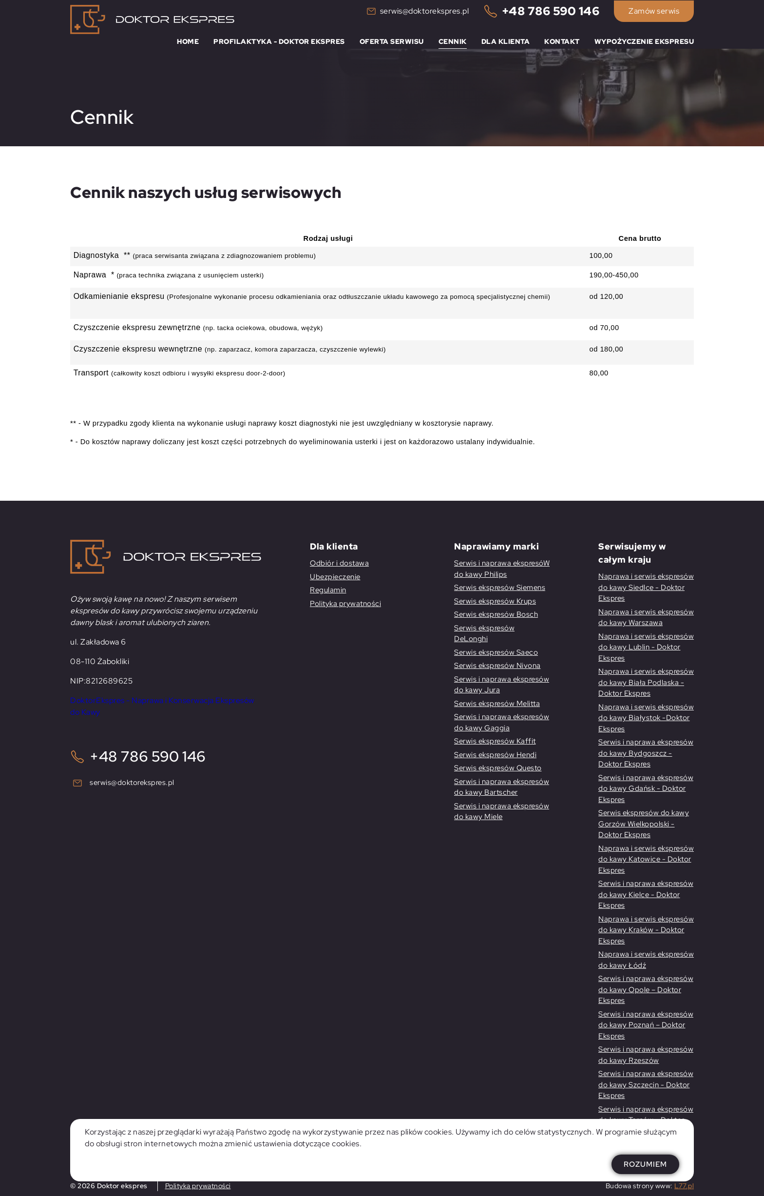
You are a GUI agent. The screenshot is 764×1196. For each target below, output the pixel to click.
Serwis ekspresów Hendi (495, 755)
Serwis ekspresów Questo (498, 768)
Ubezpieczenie (335, 577)
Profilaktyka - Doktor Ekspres (279, 41)
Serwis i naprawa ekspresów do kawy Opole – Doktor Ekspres (645, 989)
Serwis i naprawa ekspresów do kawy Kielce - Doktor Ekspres (645, 894)
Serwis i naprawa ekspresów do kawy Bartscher (501, 787)
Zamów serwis (654, 11)
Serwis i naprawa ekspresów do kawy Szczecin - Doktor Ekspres (645, 1084)
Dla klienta (505, 41)
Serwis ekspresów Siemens (499, 587)
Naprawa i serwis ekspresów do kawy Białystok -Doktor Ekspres (646, 718)
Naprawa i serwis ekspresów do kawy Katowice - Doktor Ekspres (646, 859)
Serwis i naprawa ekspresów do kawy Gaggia (501, 722)
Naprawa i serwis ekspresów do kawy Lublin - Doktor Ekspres (646, 647)
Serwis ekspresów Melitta (497, 703)
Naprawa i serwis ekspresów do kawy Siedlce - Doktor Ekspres (646, 587)
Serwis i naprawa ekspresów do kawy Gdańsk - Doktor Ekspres (645, 788)
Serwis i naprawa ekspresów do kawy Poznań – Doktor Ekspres (645, 1025)
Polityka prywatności (345, 603)
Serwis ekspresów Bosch (496, 614)
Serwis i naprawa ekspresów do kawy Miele (501, 811)
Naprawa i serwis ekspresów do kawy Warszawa (646, 617)
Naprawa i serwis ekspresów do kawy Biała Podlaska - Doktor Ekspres (646, 682)
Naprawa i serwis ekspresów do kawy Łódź (646, 959)
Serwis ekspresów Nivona (497, 665)
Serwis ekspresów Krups (495, 601)
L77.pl (684, 1185)
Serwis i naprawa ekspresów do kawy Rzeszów (645, 1054)
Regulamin (328, 590)
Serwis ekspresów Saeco (496, 652)
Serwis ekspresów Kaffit (495, 741)
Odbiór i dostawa (339, 563)
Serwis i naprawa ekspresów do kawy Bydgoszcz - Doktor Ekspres (645, 753)
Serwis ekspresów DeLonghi (484, 633)
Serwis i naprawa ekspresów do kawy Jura (501, 684)
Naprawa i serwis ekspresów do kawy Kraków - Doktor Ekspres (646, 930)
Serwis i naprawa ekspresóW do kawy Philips (502, 568)
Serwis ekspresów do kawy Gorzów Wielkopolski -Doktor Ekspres (643, 824)
